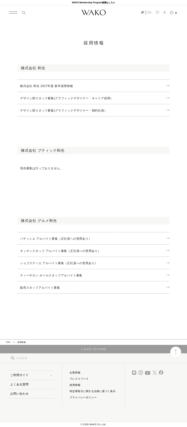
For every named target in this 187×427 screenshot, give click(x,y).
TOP (8, 342)
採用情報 (21, 342)
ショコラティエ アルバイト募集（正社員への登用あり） (59, 263)
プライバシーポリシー (83, 397)
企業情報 (75, 372)
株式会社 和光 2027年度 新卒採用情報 (46, 86)
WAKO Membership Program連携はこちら (93, 2)
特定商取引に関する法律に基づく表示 (93, 391)
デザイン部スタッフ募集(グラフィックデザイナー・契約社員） (63, 110)
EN (149, 12)
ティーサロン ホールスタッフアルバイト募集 (51, 275)
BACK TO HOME (95, 349)
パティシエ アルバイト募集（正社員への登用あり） (56, 238)
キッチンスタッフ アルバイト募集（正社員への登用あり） (60, 250)
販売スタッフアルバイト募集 (40, 287)
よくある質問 (19, 384)
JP (142, 12)
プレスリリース (79, 378)
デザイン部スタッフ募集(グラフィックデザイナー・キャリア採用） (66, 98)
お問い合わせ (19, 393)
